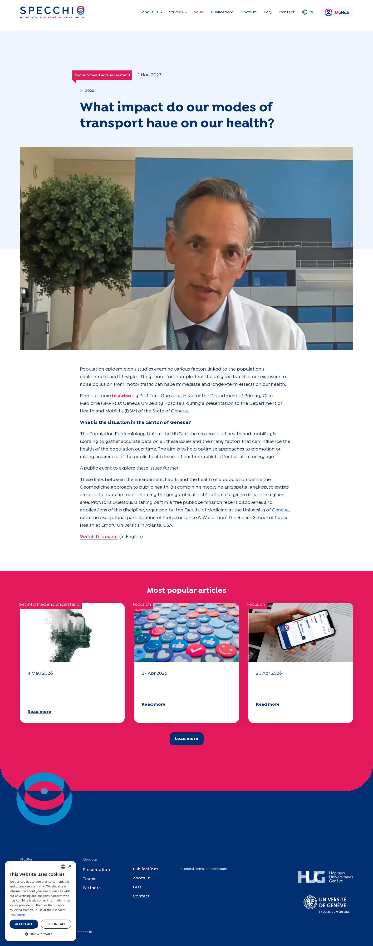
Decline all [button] (56, 924)
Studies (176, 12)
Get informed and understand (102, 75)
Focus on (142, 604)
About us (150, 12)
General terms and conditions (204, 868)
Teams (89, 879)
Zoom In (249, 12)
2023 (89, 90)
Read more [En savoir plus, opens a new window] (17, 915)
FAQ (268, 12)
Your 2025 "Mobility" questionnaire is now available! (186, 688)
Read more (39, 712)
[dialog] (40, 901)
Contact (287, 12)
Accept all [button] (24, 924)
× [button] (69, 866)
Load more (186, 739)
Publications (222, 12)
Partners (92, 888)
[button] (40, 934)
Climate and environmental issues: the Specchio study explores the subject (66, 692)
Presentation (96, 870)
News (199, 12)
